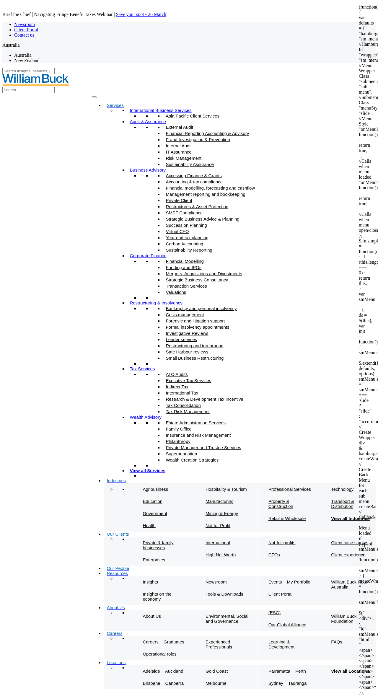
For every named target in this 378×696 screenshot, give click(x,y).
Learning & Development (281, 644)
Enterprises (154, 559)
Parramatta (279, 671)
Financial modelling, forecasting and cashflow (210, 187)
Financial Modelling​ (184, 261)
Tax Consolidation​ (183, 405)
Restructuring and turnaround (194, 345)
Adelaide (151, 671)
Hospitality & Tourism (226, 489)
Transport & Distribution (342, 504)
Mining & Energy (222, 513)
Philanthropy (178, 441)
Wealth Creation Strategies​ (192, 459)
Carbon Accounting (184, 243)
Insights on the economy (157, 596)
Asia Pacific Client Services (192, 115)
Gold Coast (217, 671)
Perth (300, 671)
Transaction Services (186, 285)
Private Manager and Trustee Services (203, 447)
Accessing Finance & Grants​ (193, 175)
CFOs (274, 554)
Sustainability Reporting (189, 249)
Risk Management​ (183, 158)
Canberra (174, 683)
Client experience (348, 554)
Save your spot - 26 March (141, 14)
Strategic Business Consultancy (197, 279)
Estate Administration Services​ (196, 422)
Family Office (178, 428)
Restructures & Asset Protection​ (197, 206)
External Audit (179, 127)
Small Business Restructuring (195, 358)
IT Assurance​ (178, 151)
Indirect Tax (177, 386)
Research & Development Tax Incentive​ (204, 399)
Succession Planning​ (186, 225)
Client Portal (26, 29)
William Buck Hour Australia (349, 584)
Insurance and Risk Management (198, 435)
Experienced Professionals (219, 644)
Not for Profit (218, 525)
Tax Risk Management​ (187, 411)
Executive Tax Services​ (188, 380)
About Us (152, 616)
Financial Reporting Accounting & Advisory (207, 133)
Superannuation (181, 453)
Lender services (181, 339)
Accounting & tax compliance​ (194, 181)
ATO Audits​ (177, 374)
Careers (150, 641)
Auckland (174, 671)
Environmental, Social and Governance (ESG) (243, 617)
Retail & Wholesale (287, 518)
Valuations (176, 292)
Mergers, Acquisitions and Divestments (204, 273)
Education (152, 501)
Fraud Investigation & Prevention (198, 139)
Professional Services (289, 489)
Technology (342, 489)
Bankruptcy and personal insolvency (201, 308)
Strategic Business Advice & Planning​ (202, 218)
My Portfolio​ (298, 581)
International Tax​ (182, 392)
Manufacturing (220, 501)
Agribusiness (155, 489)
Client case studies (349, 542)
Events (275, 581)
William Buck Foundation (343, 619)
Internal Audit (179, 145)
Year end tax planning (187, 237)
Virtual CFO (177, 231)
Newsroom (24, 24)
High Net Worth (221, 554)
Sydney (275, 683)
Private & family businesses (158, 545)
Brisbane (151, 683)
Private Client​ (179, 200)
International (218, 542)
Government (155, 513)
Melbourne (216, 683)
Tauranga (297, 683)
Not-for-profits (282, 542)
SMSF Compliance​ (184, 212)
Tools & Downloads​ (224, 593)
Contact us (24, 35)
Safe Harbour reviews (187, 351)
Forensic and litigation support (195, 320)
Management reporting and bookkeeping (205, 194)
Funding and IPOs (183, 267)
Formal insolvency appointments (197, 327)
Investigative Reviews (187, 333)
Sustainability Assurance (190, 164)
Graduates (174, 641)
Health (149, 525)
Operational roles (159, 653)
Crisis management (185, 314)
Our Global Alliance (287, 624)
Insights (150, 581)
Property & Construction (280, 504)
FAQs (336, 641)
